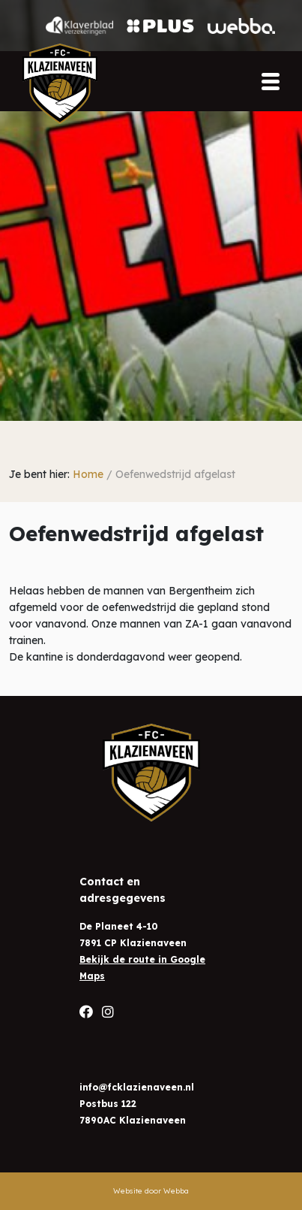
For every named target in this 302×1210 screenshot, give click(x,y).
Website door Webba (151, 1191)
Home (88, 474)
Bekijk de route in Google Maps (142, 968)
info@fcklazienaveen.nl (136, 1087)
